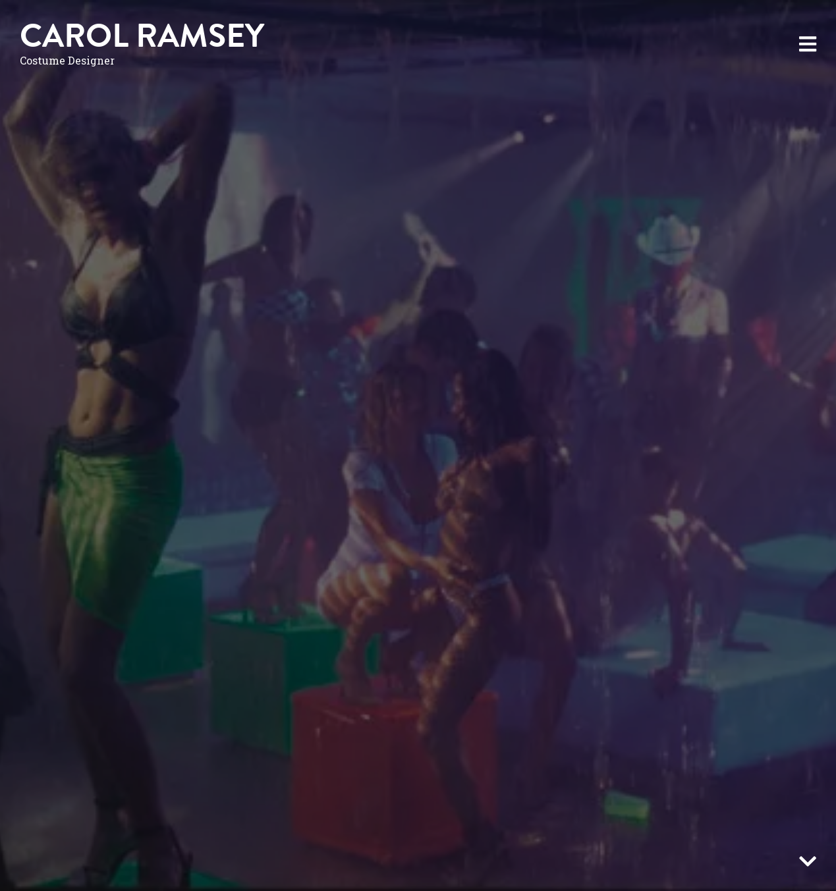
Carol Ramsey (142, 36)
